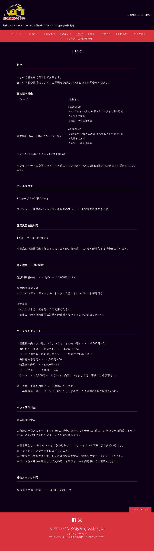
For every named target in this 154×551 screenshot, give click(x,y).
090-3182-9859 (140, 15)
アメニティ (65, 34)
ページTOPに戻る (140, 509)
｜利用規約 (121, 34)
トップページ (15, 34)
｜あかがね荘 (139, 34)
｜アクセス (105, 34)
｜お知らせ (33, 34)
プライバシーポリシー (77, 534)
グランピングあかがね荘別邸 (77, 528)
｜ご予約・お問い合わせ (79, 38)
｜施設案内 (49, 34)
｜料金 (79, 34)
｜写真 (91, 34)
